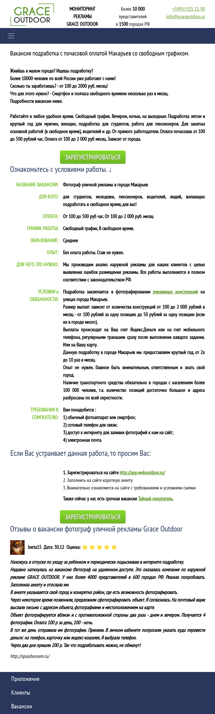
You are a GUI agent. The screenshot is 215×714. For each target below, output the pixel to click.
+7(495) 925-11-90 (188, 9)
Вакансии (21, 706)
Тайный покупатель (155, 498)
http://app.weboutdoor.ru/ (142, 472)
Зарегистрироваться (92, 157)
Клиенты (20, 692)
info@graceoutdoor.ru (185, 16)
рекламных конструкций (175, 291)
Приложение (25, 679)
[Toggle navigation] (11, 35)
